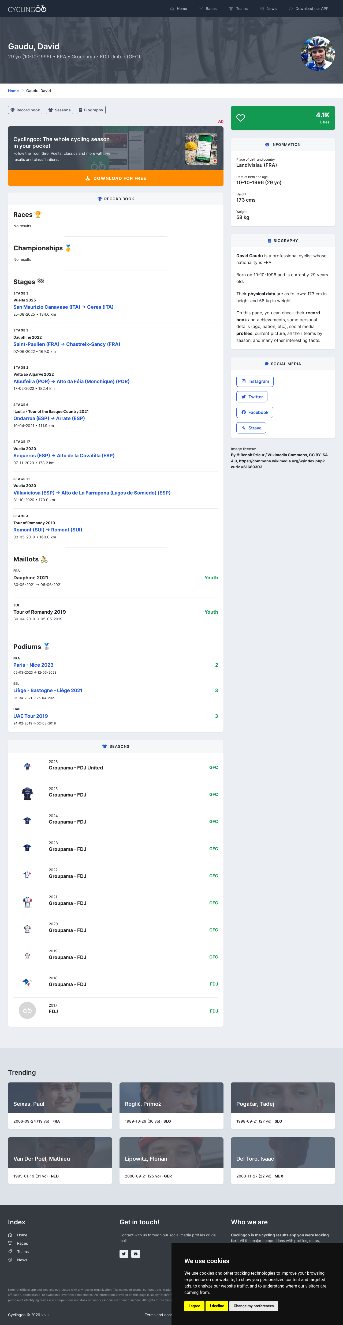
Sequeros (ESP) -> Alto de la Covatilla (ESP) (64, 455)
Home (13, 90)
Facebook (255, 412)
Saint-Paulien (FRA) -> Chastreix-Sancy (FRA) (66, 344)
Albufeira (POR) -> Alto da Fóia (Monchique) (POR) (71, 381)
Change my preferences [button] (254, 1306)
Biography (91, 110)
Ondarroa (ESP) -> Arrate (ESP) (49, 418)
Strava (251, 428)
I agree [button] (194, 1306)
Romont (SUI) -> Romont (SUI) (47, 530)
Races (22, 1243)
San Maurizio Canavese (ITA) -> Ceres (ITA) (63, 307)
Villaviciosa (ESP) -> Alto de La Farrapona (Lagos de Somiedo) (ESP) (92, 493)
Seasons (59, 110)
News (22, 1260)
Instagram (255, 381)
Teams (23, 1251)
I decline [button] (217, 1306)
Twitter (252, 396)
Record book (25, 110)
